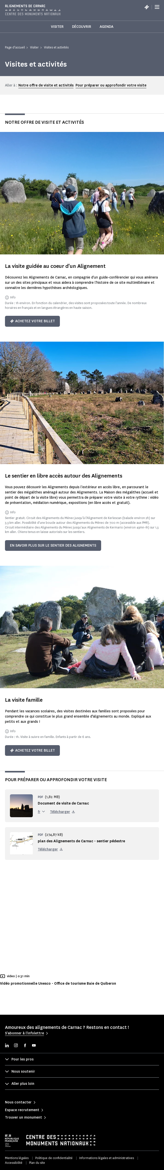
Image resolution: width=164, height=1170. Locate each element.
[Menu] (157, 6)
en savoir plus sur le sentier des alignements (53, 545)
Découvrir (81, 26)
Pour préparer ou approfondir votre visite (111, 85)
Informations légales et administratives (106, 1158)
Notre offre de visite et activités (46, 85)
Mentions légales (17, 1158)
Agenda (106, 26)
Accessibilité (13, 1163)
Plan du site (37, 1163)
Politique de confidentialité (54, 1158)
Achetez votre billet (32, 321)
